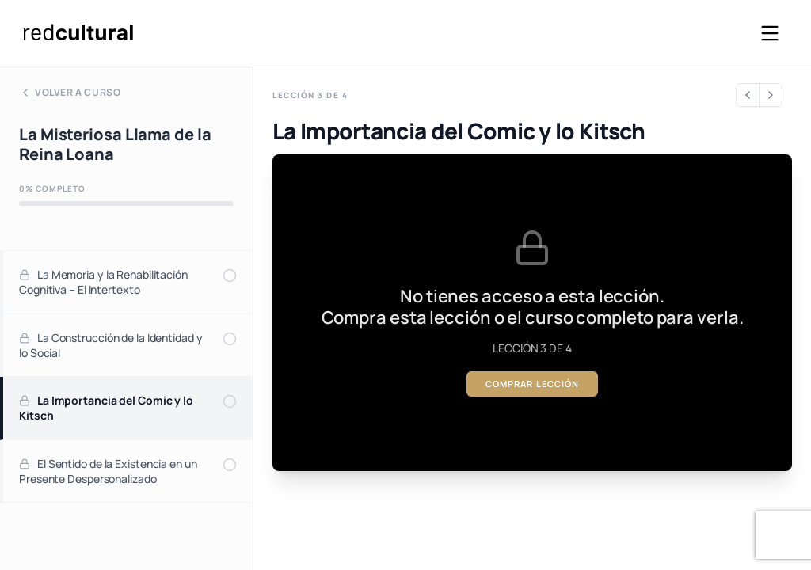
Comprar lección (532, 384)
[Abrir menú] (769, 33)
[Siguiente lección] (771, 95)
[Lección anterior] (748, 95)
